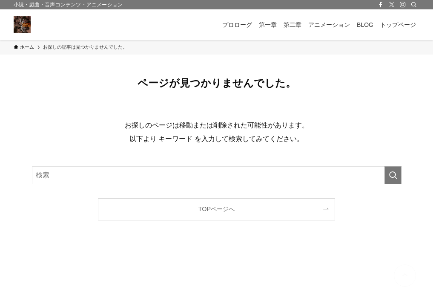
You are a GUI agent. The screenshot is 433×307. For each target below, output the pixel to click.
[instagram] (402, 4)
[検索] (413, 4)
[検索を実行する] (392, 175)
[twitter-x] (391, 4)
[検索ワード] (216, 175)
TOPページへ (216, 209)
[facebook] (380, 4)
